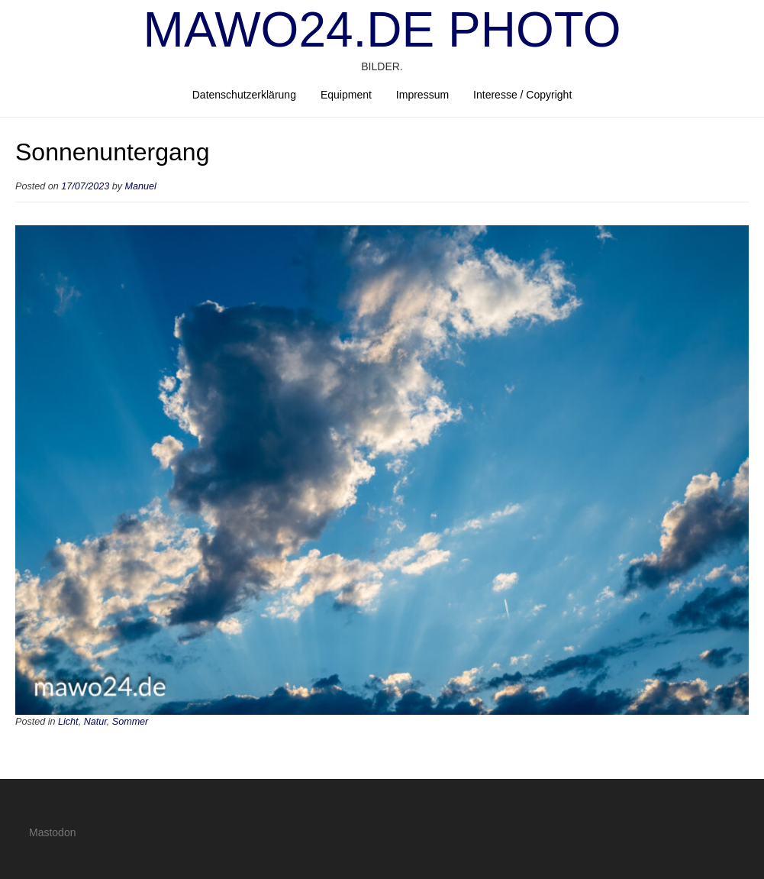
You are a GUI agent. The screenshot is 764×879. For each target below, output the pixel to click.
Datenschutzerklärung (244, 95)
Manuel (140, 186)
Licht (68, 721)
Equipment (346, 95)
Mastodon (52, 832)
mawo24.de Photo (382, 29)
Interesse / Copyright (522, 95)
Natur (95, 721)
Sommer (130, 721)
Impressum (422, 95)
